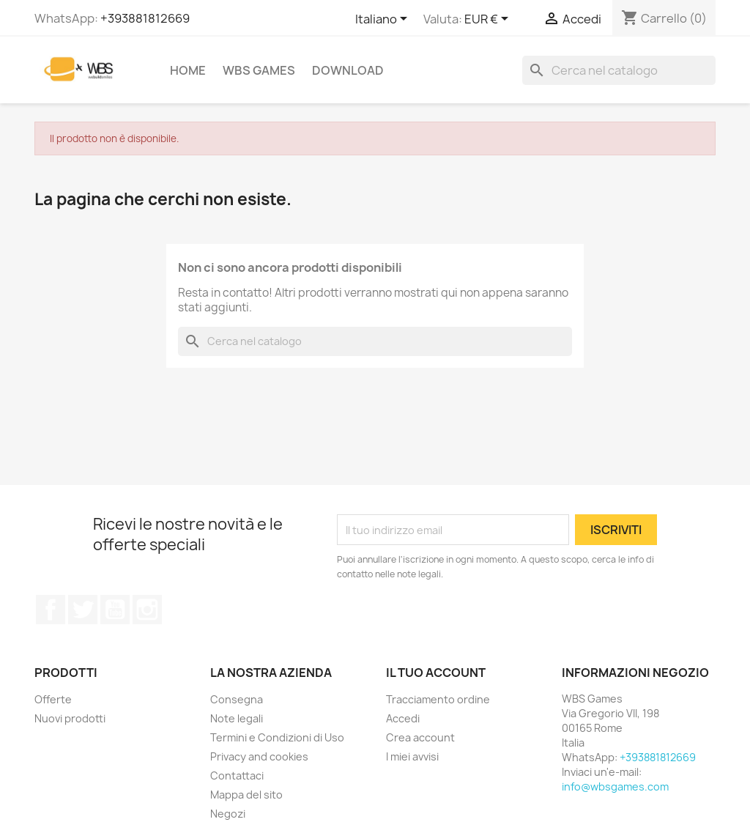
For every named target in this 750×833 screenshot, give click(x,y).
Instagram (147, 609)
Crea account (420, 737)
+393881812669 (145, 18)
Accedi (403, 718)
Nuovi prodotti (69, 718)
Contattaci (237, 775)
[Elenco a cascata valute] (488, 20)
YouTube (115, 609)
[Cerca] (619, 70)
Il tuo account (436, 672)
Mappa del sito (246, 794)
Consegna (236, 699)
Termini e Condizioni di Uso (277, 737)
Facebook (50, 609)
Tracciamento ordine (438, 699)
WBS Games (259, 70)
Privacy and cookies (259, 756)
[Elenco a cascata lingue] (383, 20)
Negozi (227, 814)
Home (188, 70)
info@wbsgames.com (615, 786)
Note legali (236, 718)
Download (348, 70)
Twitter (82, 609)
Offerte (53, 699)
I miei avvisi (412, 756)
